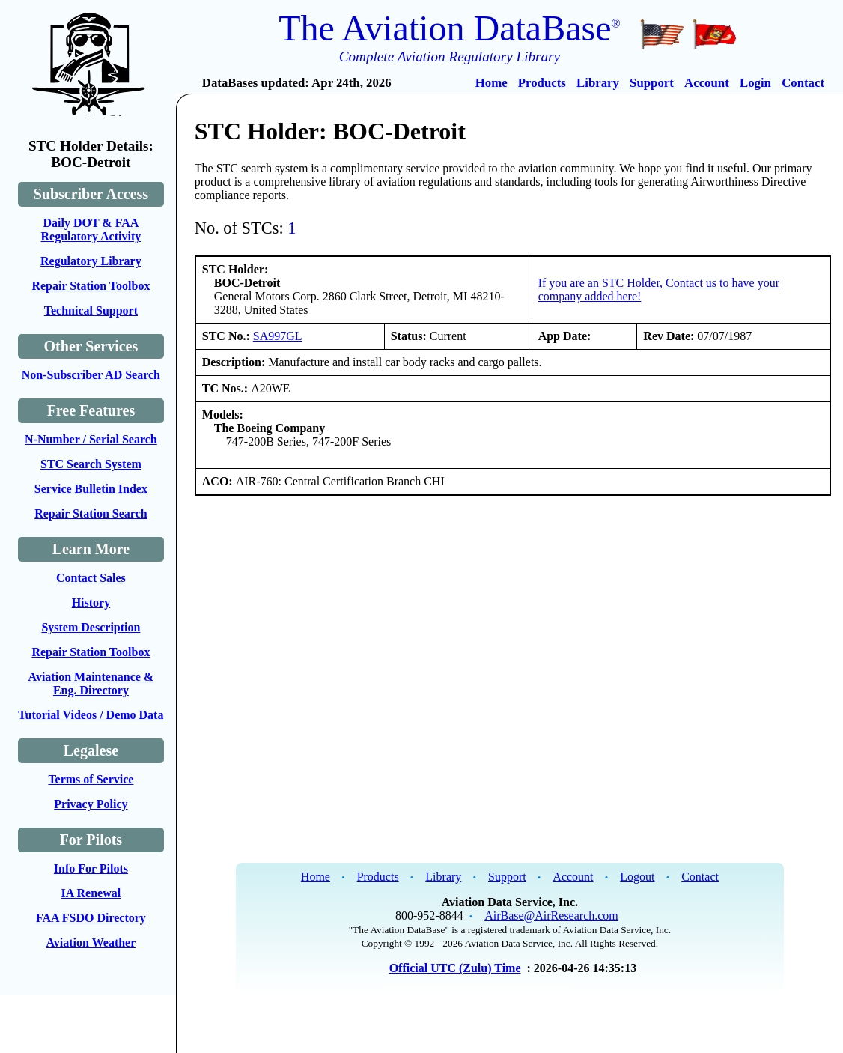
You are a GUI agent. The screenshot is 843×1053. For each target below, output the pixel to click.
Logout (637, 876)
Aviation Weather (91, 942)
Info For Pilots (91, 868)
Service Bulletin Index (90, 488)
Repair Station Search (90, 513)
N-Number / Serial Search (91, 439)
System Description (90, 627)
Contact (803, 83)
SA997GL (277, 336)
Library (597, 83)
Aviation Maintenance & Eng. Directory (91, 683)
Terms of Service (90, 779)
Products (542, 83)
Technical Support (91, 310)
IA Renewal (91, 893)
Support (652, 83)
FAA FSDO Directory (91, 917)
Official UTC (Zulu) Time (455, 968)
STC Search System (90, 464)
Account (706, 83)
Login (755, 83)
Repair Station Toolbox (90, 285)
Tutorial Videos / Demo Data (90, 714)
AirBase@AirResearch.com (551, 915)
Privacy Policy (90, 804)
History (91, 602)
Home (491, 83)
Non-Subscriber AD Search (91, 374)
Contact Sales (91, 577)
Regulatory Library (90, 261)
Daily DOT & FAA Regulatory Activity (91, 229)
